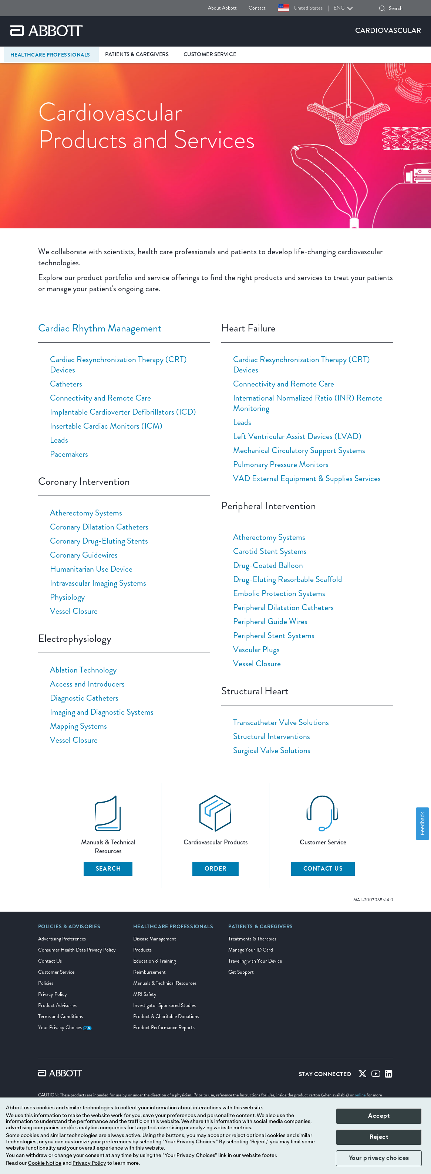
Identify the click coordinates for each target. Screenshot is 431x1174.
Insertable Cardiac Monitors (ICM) (106, 426)
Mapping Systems (78, 726)
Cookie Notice (44, 1163)
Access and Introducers (87, 684)
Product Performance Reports (164, 1027)
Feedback (422, 823)
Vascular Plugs (256, 649)
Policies (45, 983)
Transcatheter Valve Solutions (281, 722)
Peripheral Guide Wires (270, 621)
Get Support (241, 972)
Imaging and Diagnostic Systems (102, 712)
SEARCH (108, 868)
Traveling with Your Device (255, 960)
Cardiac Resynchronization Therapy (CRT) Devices (118, 364)
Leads (59, 440)
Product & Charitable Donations (166, 1016)
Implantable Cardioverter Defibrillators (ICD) (123, 412)
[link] (69, 929)
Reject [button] (379, 1137)
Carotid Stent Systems (270, 551)
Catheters (66, 383)
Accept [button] (379, 1116)
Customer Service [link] (209, 54)
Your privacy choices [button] (379, 1158)
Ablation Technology (83, 670)
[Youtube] (376, 1075)
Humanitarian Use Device (91, 569)
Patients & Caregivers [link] (137, 54)
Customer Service (56, 972)
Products (142, 949)
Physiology (67, 597)
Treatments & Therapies (252, 938)
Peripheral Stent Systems (273, 635)
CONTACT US (323, 868)
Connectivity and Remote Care (100, 398)
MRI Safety (144, 994)
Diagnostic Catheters (84, 698)
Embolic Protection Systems (279, 593)
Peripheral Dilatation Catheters (283, 607)
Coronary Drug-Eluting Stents (99, 541)
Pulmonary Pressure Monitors (281, 464)
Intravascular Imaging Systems (98, 583)
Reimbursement (149, 972)
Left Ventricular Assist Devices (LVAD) (297, 436)
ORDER (216, 868)
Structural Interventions (271, 736)
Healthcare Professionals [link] (50, 54)
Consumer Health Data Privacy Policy (77, 949)
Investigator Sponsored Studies (164, 1005)
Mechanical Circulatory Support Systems (299, 450)
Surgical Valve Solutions (271, 750)
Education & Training (154, 960)
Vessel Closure (74, 611)
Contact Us (50, 960)
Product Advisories (57, 1005)
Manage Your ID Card (250, 949)
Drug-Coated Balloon (268, 565)
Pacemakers (69, 454)
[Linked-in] (388, 1075)
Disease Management (154, 938)
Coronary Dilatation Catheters (99, 526)
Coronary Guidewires (84, 555)
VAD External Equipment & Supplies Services (307, 478)
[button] (382, 8)
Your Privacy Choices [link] (65, 1027)
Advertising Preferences (62, 938)
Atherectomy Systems (86, 512)
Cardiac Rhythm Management (100, 328)
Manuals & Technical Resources (164, 983)
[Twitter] (362, 1075)
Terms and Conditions (60, 1016)
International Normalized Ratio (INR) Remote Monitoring (308, 403)
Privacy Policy (52, 994)
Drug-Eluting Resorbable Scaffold (287, 579)
